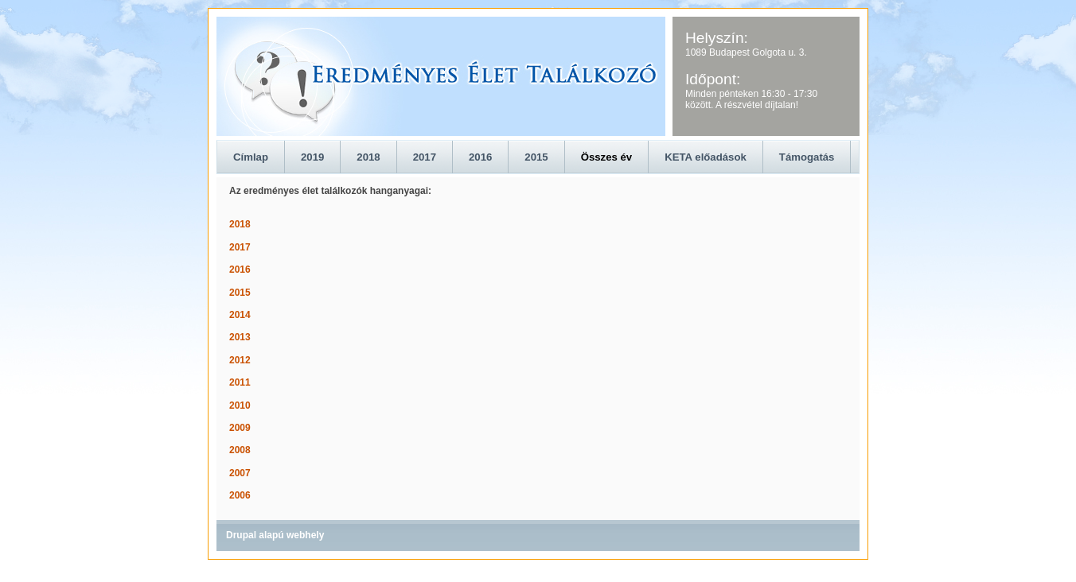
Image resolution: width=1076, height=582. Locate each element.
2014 (240, 314)
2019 (312, 157)
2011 (240, 382)
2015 (536, 157)
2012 (240, 360)
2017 (424, 157)
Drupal (241, 535)
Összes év (607, 157)
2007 (240, 473)
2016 (480, 157)
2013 (240, 337)
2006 (240, 495)
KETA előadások (706, 157)
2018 (368, 157)
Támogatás (807, 157)
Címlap (250, 157)
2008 (240, 450)
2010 (240, 405)
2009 (240, 427)
